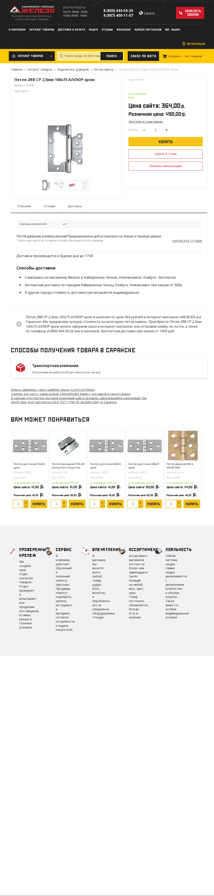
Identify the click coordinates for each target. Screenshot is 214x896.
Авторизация (196, 43)
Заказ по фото (143, 56)
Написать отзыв (187, 241)
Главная (17, 69)
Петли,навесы (103, 69)
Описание (24, 206)
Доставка (75, 206)
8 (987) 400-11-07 (118, 15)
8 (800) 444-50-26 (118, 10)
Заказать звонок (193, 13)
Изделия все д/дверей (73, 69)
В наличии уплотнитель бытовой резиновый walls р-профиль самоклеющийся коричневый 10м (78, 398)
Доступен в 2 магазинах (146, 122)
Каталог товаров (40, 69)
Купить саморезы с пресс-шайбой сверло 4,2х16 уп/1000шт (53, 390)
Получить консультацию (165, 166)
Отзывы (49, 206)
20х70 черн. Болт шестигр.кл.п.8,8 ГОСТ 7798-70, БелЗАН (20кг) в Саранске (64, 402)
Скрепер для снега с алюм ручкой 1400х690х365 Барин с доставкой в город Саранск (71, 394)
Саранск (149, 13)
